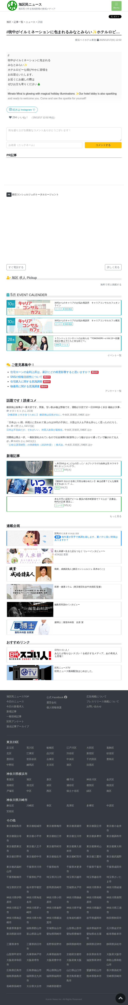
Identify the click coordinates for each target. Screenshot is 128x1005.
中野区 (10, 764)
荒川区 (30, 747)
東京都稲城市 (34, 826)
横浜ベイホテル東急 (85, 40)
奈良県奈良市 (94, 954)
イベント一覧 (115, 355)
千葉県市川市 (34, 866)
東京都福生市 (54, 856)
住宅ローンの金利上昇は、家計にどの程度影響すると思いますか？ (54, 372)
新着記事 (11, 711)
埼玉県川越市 (74, 877)
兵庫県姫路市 (54, 954)
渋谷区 (70, 753)
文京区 (50, 764)
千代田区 (91, 759)
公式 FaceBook (56, 697)
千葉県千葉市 (94, 866)
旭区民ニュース (30, 4)
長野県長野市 (54, 944)
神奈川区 (91, 779)
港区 (69, 764)
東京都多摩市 (94, 836)
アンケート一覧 (113, 391)
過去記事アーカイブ (17, 726)
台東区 (50, 759)
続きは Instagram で (22, 109)
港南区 (10, 785)
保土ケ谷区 (72, 790)
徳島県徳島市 (14, 976)
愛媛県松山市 (94, 970)
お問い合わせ (94, 706)
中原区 (110, 805)
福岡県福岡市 (54, 976)
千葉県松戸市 (34, 877)
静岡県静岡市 (74, 944)
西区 (49, 790)
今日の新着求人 (15, 706)
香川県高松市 (114, 970)
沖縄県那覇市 (54, 986)
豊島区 (110, 759)
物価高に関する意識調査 (29, 386)
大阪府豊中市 (54, 960)
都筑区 (90, 785)
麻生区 (10, 805)
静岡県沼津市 (94, 944)
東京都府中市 (34, 856)
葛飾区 (110, 747)
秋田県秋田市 (114, 917)
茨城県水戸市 (74, 887)
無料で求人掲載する (111, 284)
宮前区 (10, 811)
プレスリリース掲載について (102, 701)
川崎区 (30, 805)
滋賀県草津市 (94, 960)
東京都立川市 (74, 836)
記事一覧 (19, 22)
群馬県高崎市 (54, 887)
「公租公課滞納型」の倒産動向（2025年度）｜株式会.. (35, 444)
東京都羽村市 (54, 846)
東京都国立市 (94, 826)
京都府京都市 (74, 954)
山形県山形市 (74, 928)
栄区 (49, 785)
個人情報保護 (54, 707)
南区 (109, 790)
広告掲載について (96, 696)
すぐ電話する (16, 267)
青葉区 (10, 779)
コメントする (103, 145)
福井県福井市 (94, 928)
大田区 (90, 747)
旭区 (8, 22)
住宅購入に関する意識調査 (30, 381)
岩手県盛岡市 (94, 917)
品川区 (50, 753)
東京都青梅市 (54, 826)
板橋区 (50, 747)
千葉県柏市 (52, 866)
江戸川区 (71, 747)
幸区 (49, 805)
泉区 (49, 779)
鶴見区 (110, 785)
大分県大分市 (34, 986)
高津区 (70, 805)
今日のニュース (15, 701)
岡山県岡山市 (54, 970)
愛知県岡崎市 (54, 933)
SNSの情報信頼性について (30, 376)
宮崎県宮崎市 (114, 976)
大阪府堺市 (32, 960)
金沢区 (110, 779)
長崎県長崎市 (14, 986)
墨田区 (10, 759)
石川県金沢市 (114, 928)
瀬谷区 (70, 785)
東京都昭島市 (14, 826)
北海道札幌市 (74, 917)
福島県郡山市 (34, 928)
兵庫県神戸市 (34, 954)
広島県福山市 (34, 970)
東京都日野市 (14, 856)
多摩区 (90, 805)
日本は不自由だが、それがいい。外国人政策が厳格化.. (35, 429)
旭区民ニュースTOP (17, 696)
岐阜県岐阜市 (114, 933)
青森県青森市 (14, 928)
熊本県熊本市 (94, 976)
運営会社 (51, 702)
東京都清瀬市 (74, 826)
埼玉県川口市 (54, 877)
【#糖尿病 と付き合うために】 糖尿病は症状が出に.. (34, 414)
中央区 (70, 759)
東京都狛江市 (54, 836)
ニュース (31, 22)
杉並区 (110, 753)
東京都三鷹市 (94, 856)
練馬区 (30, 764)
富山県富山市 (34, 933)
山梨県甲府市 (14, 954)
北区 (9, 753)
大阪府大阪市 (114, 954)
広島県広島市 (14, 970)
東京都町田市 (74, 856)
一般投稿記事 (14, 716)
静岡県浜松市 (114, 944)
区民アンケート (15, 721)
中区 (29, 790)
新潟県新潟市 (14, 933)
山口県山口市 (74, 970)
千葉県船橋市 (14, 877)
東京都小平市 (34, 836)
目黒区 (90, 764)
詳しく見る (113, 267)
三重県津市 (12, 944)
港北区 (30, 785)
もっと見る (116, 516)
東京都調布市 (114, 836)
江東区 (30, 753)
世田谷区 (31, 759)
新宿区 (90, 753)
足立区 (10, 747)
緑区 (89, 790)
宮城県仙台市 (54, 928)
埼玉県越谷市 (94, 877)
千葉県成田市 (114, 866)
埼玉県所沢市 (14, 887)
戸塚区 (10, 790)
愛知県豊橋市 (74, 933)
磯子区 (70, 779)
